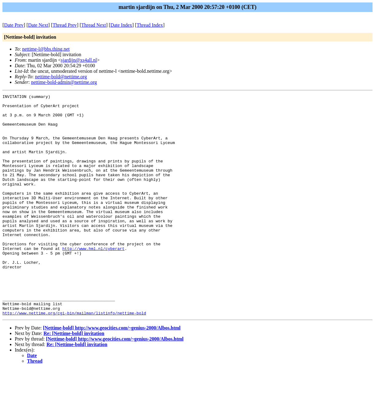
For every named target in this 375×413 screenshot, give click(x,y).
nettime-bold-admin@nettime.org (64, 82)
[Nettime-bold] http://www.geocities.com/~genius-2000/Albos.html (111, 372)
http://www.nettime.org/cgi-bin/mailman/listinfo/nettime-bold (74, 357)
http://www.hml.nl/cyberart (93, 279)
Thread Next (93, 25)
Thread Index (150, 25)
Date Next (38, 25)
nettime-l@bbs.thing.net (46, 49)
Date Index (121, 25)
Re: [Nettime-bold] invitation (74, 377)
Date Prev (14, 25)
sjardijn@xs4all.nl (79, 60)
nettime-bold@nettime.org (61, 76)
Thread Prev (64, 25)
